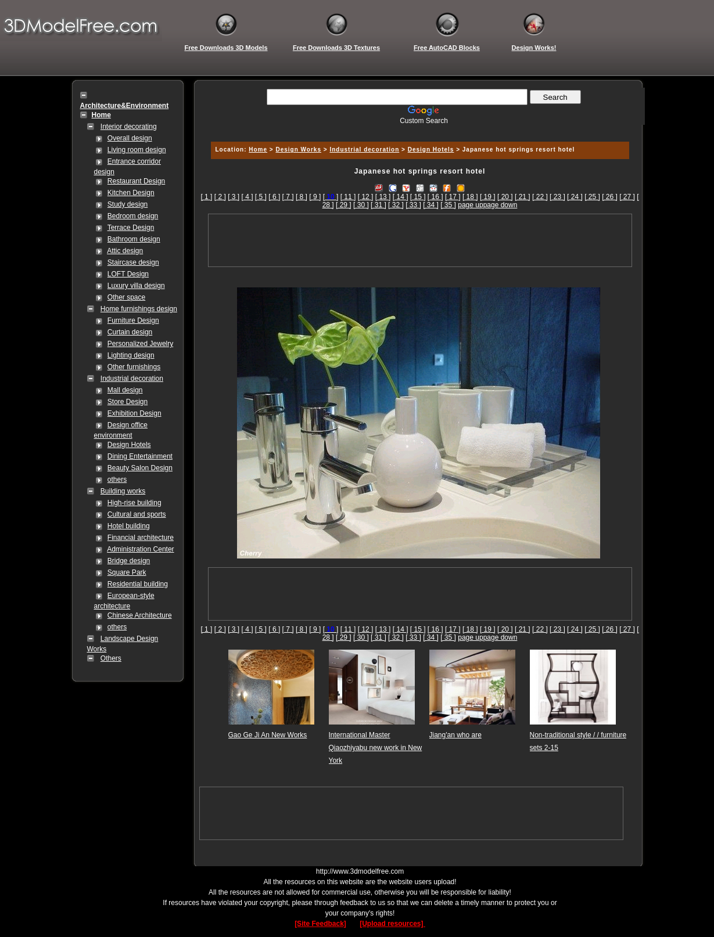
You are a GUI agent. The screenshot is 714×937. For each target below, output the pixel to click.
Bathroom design (133, 239)
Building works (123, 491)
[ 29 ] (343, 205)
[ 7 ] (288, 197)
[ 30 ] (361, 205)
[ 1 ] (206, 197)
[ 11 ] (348, 197)
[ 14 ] (400, 197)
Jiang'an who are (455, 735)
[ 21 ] (522, 197)
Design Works (298, 149)
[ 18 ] (470, 197)
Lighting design (131, 355)
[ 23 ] (557, 197)
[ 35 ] (448, 205)
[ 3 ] (233, 197)
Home (258, 149)
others (117, 479)
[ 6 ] (274, 197)
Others (111, 658)
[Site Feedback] (320, 924)
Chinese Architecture (139, 615)
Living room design (136, 150)
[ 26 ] (610, 197)
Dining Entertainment (140, 456)
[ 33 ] (413, 205)
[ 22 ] (540, 197)
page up (470, 205)
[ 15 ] (418, 197)
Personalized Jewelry (140, 344)
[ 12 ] (366, 197)
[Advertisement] (418, 129)
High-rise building (134, 503)
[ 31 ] (378, 205)
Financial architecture (140, 538)
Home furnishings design (139, 309)
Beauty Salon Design (140, 468)
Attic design (125, 251)
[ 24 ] (575, 197)
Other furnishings (133, 367)
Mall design (125, 390)
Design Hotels (129, 445)
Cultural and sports (136, 514)
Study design (127, 204)
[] (331, 197)
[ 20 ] (505, 197)
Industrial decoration (132, 378)
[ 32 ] (396, 205)
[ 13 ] (383, 197)
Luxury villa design (136, 286)
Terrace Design (131, 228)
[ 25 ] (592, 197)
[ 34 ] (431, 205)
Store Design (127, 402)
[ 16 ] (435, 197)
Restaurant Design (136, 181)
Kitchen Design (131, 193)
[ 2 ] (220, 197)
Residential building (137, 584)
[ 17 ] (453, 197)
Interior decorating (129, 126)
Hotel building (128, 526)
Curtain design (129, 332)
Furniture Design (133, 320)
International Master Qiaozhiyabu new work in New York (375, 748)
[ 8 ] (301, 197)
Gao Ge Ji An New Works (267, 735)
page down (500, 205)
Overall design (129, 138)
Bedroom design (132, 216)
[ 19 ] (488, 197)
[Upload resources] (392, 924)
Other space (126, 297)
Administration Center (140, 549)
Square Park (126, 572)
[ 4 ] (247, 197)
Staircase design (133, 262)
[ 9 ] (315, 197)
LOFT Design (128, 274)
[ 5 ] (261, 197)
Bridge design (128, 561)
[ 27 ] (627, 197)
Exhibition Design (134, 413)
